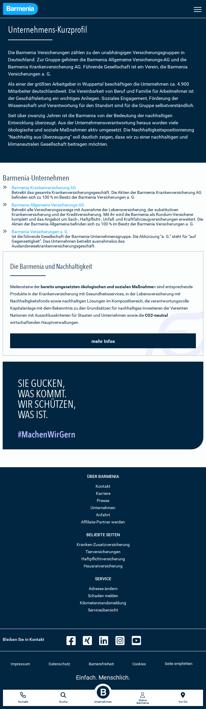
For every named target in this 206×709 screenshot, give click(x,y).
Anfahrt (103, 514)
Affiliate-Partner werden (103, 522)
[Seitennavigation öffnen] (197, 9)
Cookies (139, 664)
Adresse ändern (103, 588)
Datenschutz (59, 664)
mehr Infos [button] (103, 341)
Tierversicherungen (103, 551)
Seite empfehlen (178, 663)
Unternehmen (103, 507)
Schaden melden (103, 595)
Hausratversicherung (103, 566)
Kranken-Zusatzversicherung (103, 544)
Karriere (103, 493)
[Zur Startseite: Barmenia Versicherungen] (20, 9)
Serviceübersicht (103, 610)
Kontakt (103, 486)
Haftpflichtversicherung (103, 558)
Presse (103, 500)
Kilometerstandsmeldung (103, 602)
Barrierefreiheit (101, 664)
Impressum (20, 664)
